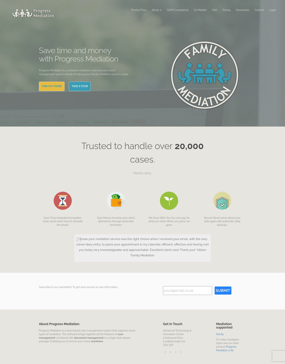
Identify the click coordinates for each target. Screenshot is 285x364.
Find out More (52, 86)
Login (272, 10)
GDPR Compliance (177, 10)
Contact (259, 10)
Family (220, 334)
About (156, 10)
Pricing (226, 10)
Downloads (242, 10)
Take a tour (80, 86)
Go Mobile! (200, 10)
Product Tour (138, 10)
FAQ (214, 10)
